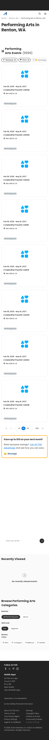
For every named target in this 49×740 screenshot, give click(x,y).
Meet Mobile (9, 687)
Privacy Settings (10, 719)
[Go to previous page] (6, 428)
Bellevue (29, 642)
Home (3, 18)
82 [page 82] (23, 428)
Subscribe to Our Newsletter (15, 698)
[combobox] (9, 60)
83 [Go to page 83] (28, 428)
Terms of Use (9, 713)
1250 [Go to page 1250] (37, 428)
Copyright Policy (32, 713)
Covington (16, 642)
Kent (5, 642)
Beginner (14, 628)
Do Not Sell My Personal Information (18, 704)
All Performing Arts (10, 617)
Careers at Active (33, 716)
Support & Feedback (12, 722)
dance (25, 617)
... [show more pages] (15, 428)
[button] (24, 60)
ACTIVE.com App (11, 678)
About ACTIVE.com (11, 710)
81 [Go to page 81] (19, 428)
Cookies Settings (32, 722)
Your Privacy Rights (12, 716)
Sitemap (29, 710)
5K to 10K (7, 684)
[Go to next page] (42, 428)
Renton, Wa (13, 18)
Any (4, 628)
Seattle (41, 642)
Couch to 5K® (9, 681)
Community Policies (34, 719)
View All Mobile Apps (12, 690)
